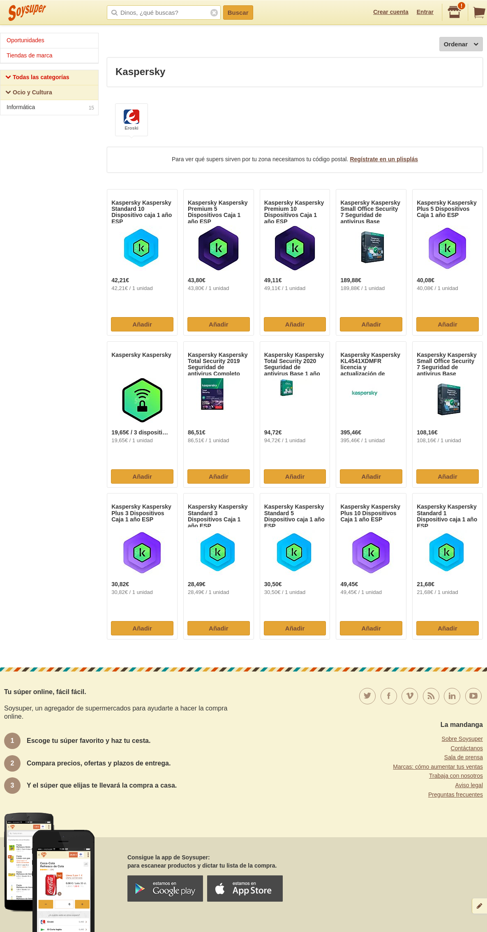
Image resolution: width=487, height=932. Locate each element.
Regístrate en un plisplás (384, 159)
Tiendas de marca (30, 55)
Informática (50, 108)
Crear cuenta (391, 12)
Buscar (238, 12)
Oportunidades (25, 40)
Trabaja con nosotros (456, 775)
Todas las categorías (37, 78)
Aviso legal (469, 785)
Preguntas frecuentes (455, 794)
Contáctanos (466, 748)
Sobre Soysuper (462, 739)
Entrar (425, 12)
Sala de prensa (463, 757)
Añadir (142, 324)
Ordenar (461, 44)
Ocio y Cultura (28, 93)
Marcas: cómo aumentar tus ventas (438, 766)
